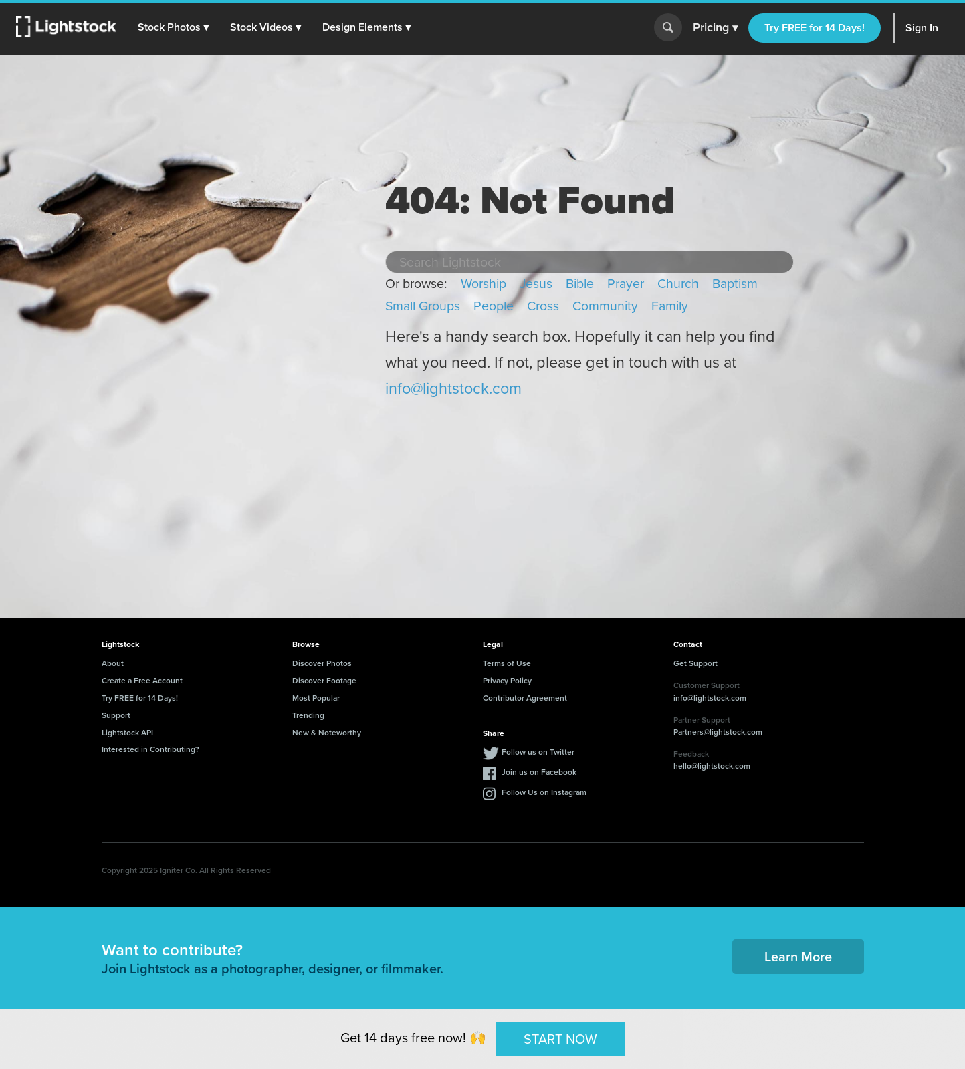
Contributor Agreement (525, 697)
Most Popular (316, 697)
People (493, 306)
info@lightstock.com (453, 388)
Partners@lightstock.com (717, 731)
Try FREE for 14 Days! (814, 27)
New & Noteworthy (326, 732)
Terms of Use (507, 663)
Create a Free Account (142, 680)
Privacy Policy (507, 680)
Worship (483, 283)
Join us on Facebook (539, 772)
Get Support (695, 663)
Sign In (921, 27)
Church (678, 283)
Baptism (735, 283)
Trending (308, 715)
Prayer (625, 283)
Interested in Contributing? (150, 749)
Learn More (798, 956)
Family (669, 306)
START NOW (560, 1038)
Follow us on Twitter (538, 751)
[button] (173, 27)
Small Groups (422, 306)
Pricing (715, 28)
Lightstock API (127, 732)
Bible (580, 283)
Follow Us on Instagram (544, 792)
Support (116, 715)
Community (605, 306)
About (113, 663)
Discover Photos (322, 663)
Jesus (536, 283)
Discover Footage (324, 680)
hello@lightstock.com (711, 765)
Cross (543, 306)
